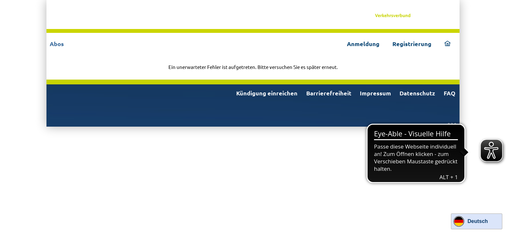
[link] (412, 14)
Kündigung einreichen (267, 93)
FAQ (449, 93)
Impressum (375, 93)
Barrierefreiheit (328, 93)
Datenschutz (417, 93)
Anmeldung (363, 43)
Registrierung (411, 43)
